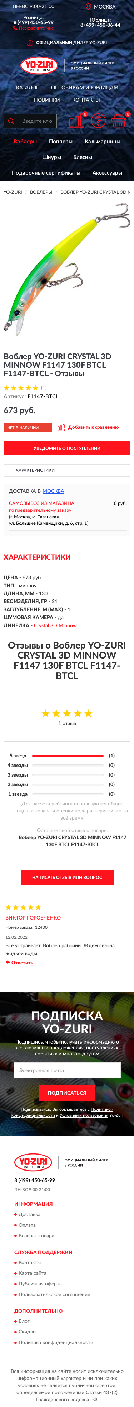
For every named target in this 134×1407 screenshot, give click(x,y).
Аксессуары (107, 173)
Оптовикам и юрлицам (84, 87)
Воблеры (25, 141)
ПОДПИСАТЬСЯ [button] (67, 1093)
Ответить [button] (19, 962)
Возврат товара (36, 1235)
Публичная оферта (40, 1283)
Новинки (47, 100)
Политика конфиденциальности (56, 1343)
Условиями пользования (84, 1115)
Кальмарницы (102, 141)
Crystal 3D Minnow (55, 625)
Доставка (29, 1214)
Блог (24, 1321)
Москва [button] (53, 491)
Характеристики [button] (35, 470)
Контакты (86, 100)
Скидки (27, 1332)
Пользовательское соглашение (54, 1294)
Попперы (61, 141)
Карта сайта (32, 1273)
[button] (33, 28)
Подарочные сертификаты (46, 173)
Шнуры (51, 157)
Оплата (27, 1225)
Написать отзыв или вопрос (67, 877)
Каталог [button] (27, 87)
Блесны (82, 157)
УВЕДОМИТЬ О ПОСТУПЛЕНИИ (67, 448)
